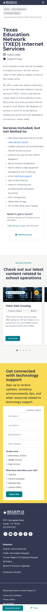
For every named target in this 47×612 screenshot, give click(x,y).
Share (34, 608)
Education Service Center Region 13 (10, 2)
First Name (13, 416)
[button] (43, 2)
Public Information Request (16, 553)
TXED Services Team (16, 226)
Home (7, 9)
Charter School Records (14, 549)
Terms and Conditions (12, 595)
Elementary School (17, 455)
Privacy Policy (9, 599)
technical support (23, 176)
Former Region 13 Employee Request (20, 557)
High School (14, 464)
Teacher (12, 474)
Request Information (12, 608)
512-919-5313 (9, 527)
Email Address (15, 435)
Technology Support (13, 13)
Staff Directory (23, 234)
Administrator (14, 483)
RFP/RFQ (7, 561)
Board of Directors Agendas (16, 566)
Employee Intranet (12, 572)
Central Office (14, 487)
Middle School (15, 460)
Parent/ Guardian (16, 479)
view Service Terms (18, 142)
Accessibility (8, 603)
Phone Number (14, 444)
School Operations (19, 9)
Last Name (13, 425)
